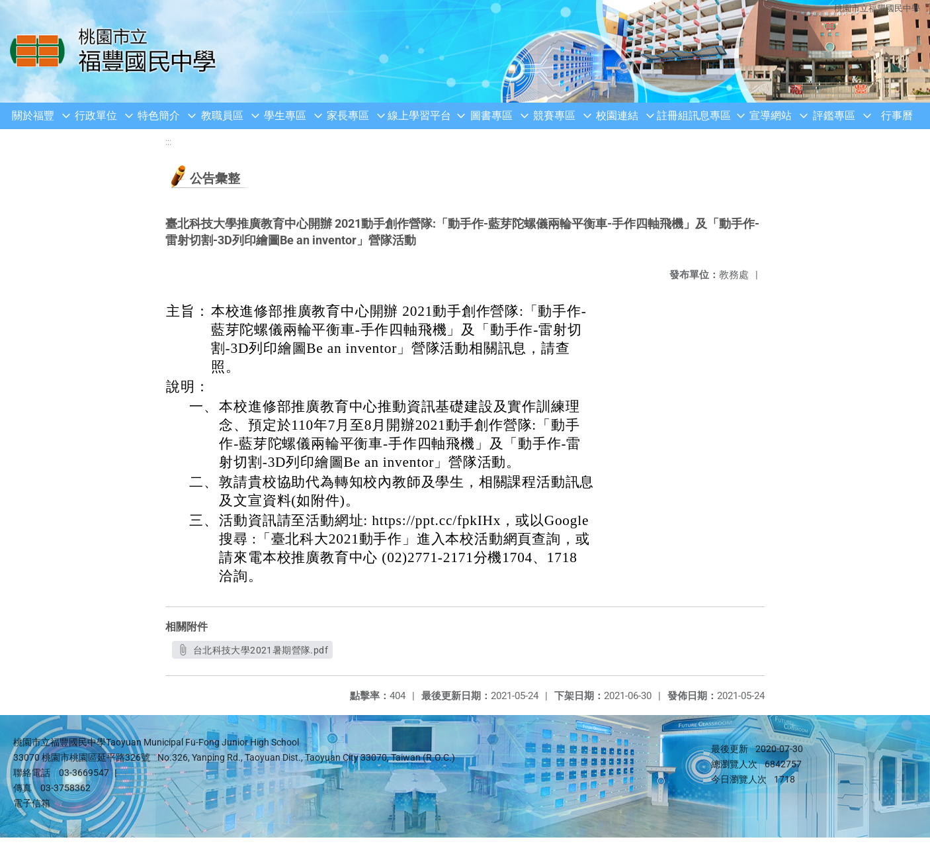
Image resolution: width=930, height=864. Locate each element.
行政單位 (96, 115)
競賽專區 (554, 115)
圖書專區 (491, 115)
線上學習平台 (419, 115)
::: (168, 142)
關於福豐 (33, 115)
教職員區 (222, 115)
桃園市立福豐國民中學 (877, 8)
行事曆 (897, 115)
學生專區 (285, 115)
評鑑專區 (834, 115)
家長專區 (348, 115)
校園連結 (617, 115)
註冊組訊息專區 (694, 115)
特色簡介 (159, 115)
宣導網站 (770, 115)
